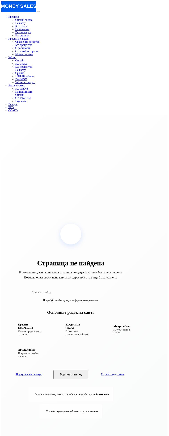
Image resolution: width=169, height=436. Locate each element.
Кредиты (13, 16)
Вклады (12, 104)
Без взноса (21, 88)
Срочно (19, 72)
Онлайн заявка (23, 19)
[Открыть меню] (38, 11)
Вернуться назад (71, 374)
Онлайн (19, 60)
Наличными (22, 29)
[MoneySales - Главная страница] (19, 10)
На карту (20, 23)
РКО (11, 107)
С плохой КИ (23, 97)
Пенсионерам (23, 32)
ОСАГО (13, 110)
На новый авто (23, 91)
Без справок (22, 35)
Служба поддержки (112, 374)
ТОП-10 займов (24, 76)
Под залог (21, 101)
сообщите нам (100, 394)
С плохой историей (26, 51)
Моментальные (24, 54)
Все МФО (21, 79)
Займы (12, 57)
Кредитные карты (18, 38)
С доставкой (22, 47)
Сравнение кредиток (27, 41)
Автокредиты (16, 85)
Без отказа (21, 26)
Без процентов (23, 44)
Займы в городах (25, 82)
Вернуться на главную (29, 374)
